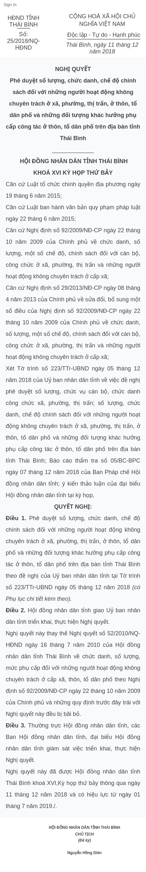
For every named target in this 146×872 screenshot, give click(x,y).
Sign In (10, 4)
